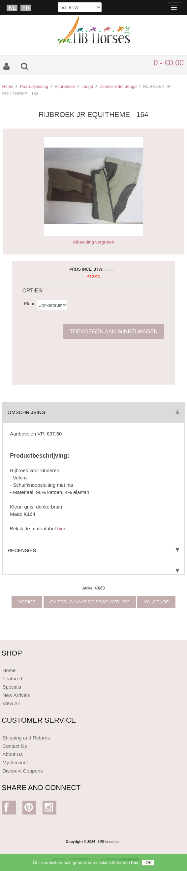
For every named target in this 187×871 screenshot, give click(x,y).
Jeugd (87, 86)
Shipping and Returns (26, 737)
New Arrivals (16, 695)
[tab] (93, 568)
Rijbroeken (65, 86)
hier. (61, 528)
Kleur (29, 303)
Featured (12, 678)
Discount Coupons (22, 771)
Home (7, 86)
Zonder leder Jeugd (118, 86)
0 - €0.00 (169, 62)
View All (10, 703)
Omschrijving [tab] (93, 412)
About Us (12, 754)
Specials (11, 687)
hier (135, 864)
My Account (15, 762)
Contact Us (14, 746)
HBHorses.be (108, 842)
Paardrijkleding (34, 86)
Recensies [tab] (93, 550)
